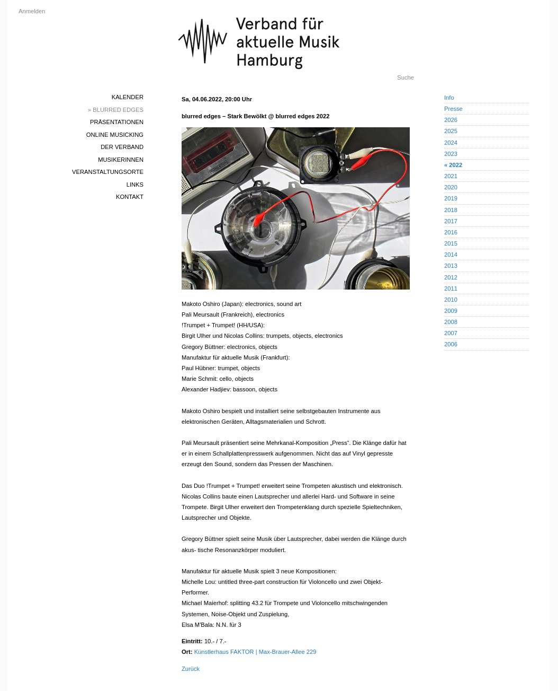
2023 (450, 154)
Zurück (191, 669)
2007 (450, 333)
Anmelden (32, 11)
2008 (450, 322)
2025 (450, 131)
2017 (450, 221)
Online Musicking (114, 135)
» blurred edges (115, 110)
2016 (450, 232)
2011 (450, 288)
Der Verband (122, 147)
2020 (450, 187)
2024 (450, 142)
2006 (450, 344)
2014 (450, 254)
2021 (450, 176)
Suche (405, 77)
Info (449, 97)
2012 (450, 277)
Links (135, 184)
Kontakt (129, 197)
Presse (453, 109)
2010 (450, 299)
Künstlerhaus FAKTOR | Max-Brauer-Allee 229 (255, 652)
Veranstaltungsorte (107, 172)
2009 (450, 311)
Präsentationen (116, 122)
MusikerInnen (120, 159)
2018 (450, 210)
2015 (450, 243)
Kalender (127, 97)
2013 (450, 266)
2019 (450, 198)
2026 (450, 120)
